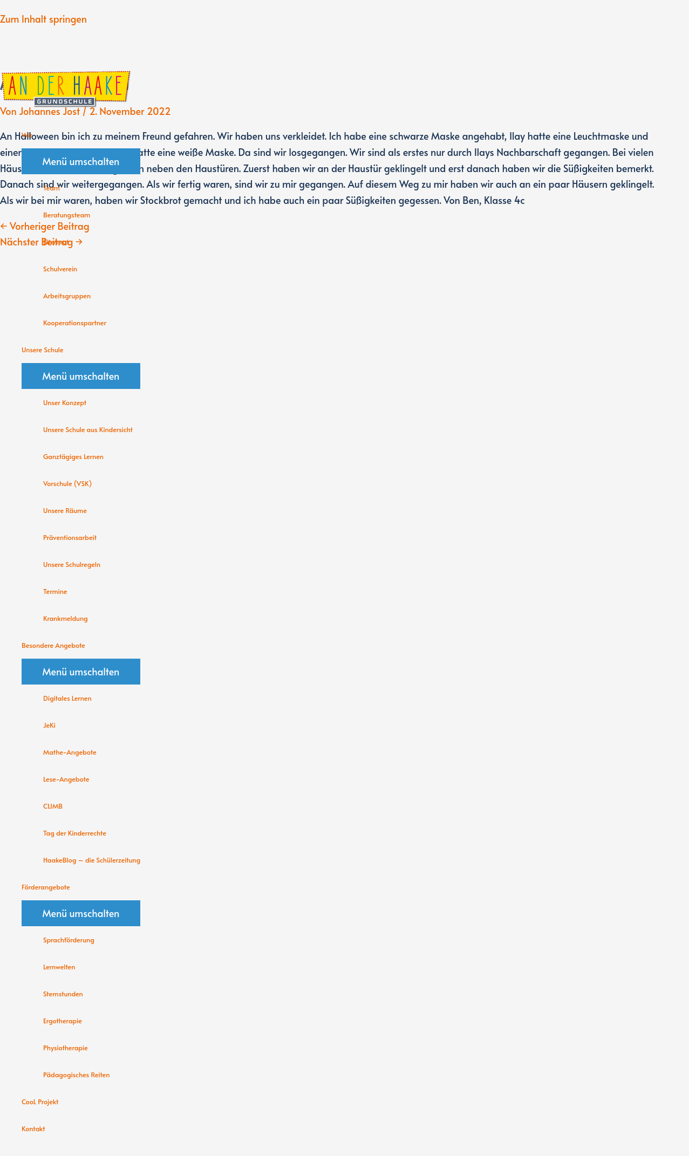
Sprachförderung (68, 940)
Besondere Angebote (53, 645)
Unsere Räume (65, 510)
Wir (27, 135)
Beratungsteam (66, 215)
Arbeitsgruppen (67, 295)
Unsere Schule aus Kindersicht (88, 429)
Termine (55, 591)
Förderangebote (46, 887)
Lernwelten (59, 967)
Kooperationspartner (74, 322)
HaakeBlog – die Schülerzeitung (91, 860)
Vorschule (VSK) (67, 483)
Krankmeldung (65, 618)
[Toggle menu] (81, 161)
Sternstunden (63, 993)
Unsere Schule (43, 349)
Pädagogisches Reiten (76, 1074)
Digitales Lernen (67, 698)
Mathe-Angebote (70, 752)
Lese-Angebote (66, 779)
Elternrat (56, 242)
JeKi (49, 725)
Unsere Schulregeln (71, 564)
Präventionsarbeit (70, 537)
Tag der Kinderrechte (74, 833)
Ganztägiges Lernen (73, 456)
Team (51, 188)
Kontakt (33, 1128)
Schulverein (60, 268)
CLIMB (53, 806)
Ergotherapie (62, 1020)
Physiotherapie (65, 1047)
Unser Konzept (64, 402)
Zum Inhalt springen (43, 18)
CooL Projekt (40, 1101)
